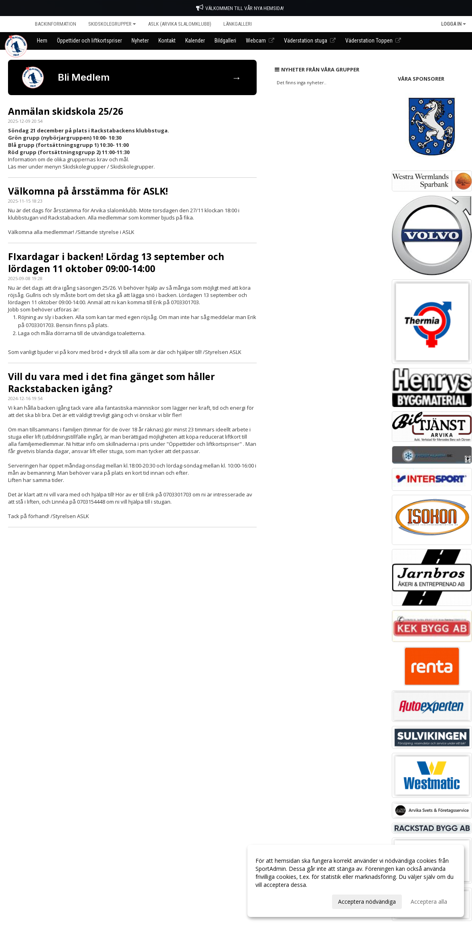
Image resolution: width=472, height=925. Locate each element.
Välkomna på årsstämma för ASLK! (88, 191)
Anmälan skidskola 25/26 (65, 111)
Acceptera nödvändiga (367, 901)
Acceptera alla (429, 901)
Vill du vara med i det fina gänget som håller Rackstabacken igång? (111, 382)
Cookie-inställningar (30, 555)
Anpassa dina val (277, 900)
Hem (14, 23)
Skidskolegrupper (112, 24)
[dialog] (355, 881)
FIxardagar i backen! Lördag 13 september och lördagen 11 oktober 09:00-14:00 (116, 262)
